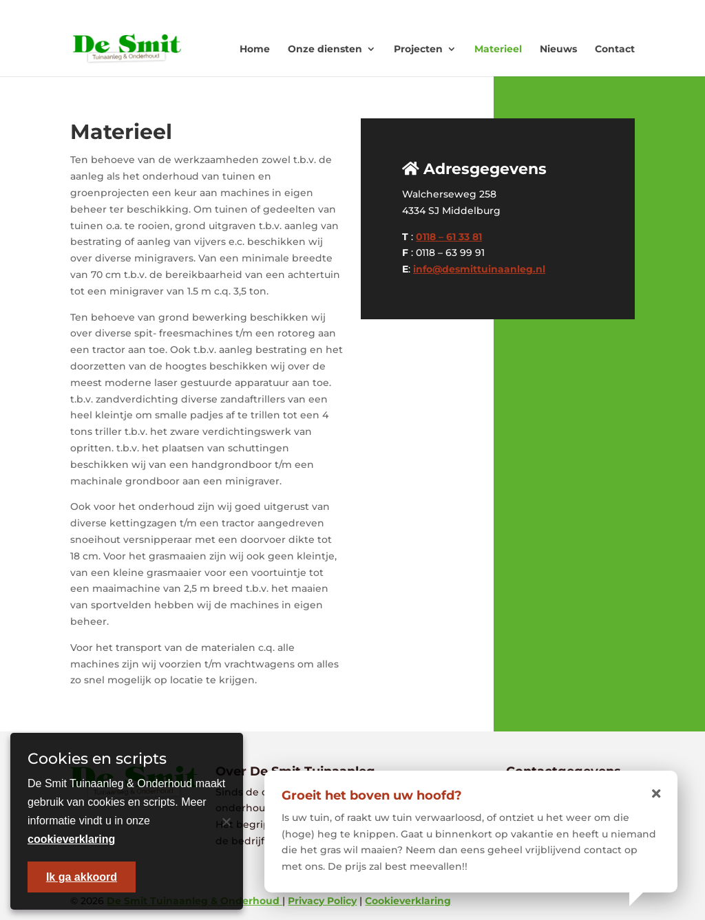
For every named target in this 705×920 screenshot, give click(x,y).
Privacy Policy (322, 901)
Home (255, 49)
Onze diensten (325, 49)
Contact (615, 49)
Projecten (418, 49)
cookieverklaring (71, 839)
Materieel (498, 49)
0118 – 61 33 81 (449, 237)
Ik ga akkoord (81, 877)
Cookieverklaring (408, 901)
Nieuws (558, 49)
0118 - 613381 (461, 11)
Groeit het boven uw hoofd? (372, 795)
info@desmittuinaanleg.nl (479, 269)
